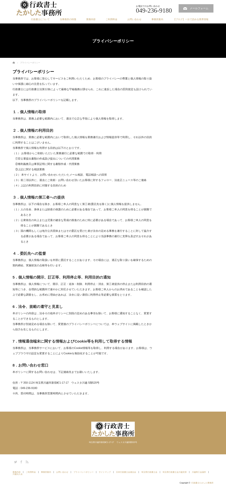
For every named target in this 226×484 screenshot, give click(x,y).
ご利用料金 (111, 19)
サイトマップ (105, 472)
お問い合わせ (134, 19)
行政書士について (40, 19)
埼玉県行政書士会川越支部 (175, 472)
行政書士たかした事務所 (202, 483)
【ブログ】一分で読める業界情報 (190, 19)
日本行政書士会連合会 (126, 472)
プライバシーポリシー (83, 472)
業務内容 (91, 19)
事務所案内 (157, 19)
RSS (26, 461)
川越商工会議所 (199, 472)
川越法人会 (18, 474)
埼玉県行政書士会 (149, 472)
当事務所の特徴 (68, 19)
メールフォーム (199, 8)
